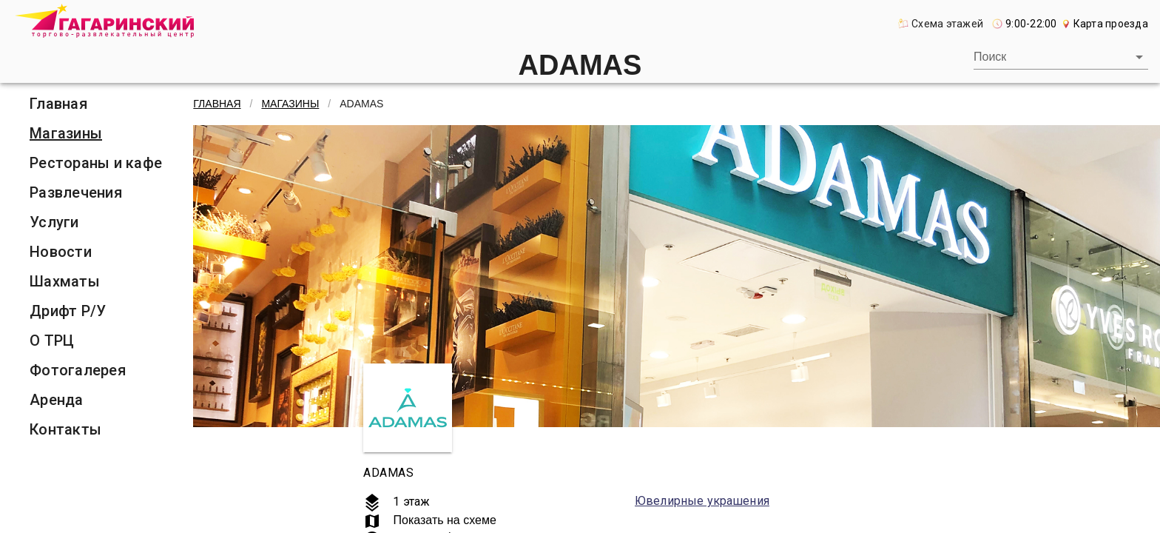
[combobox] (1061, 57)
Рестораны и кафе (96, 163)
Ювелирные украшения (702, 501)
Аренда (57, 400)
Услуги (54, 222)
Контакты (65, 429)
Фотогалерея (78, 370)
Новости (61, 252)
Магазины (66, 133)
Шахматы (65, 281)
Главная (58, 104)
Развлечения (76, 192)
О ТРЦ (52, 340)
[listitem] (96, 103)
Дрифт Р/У (68, 311)
